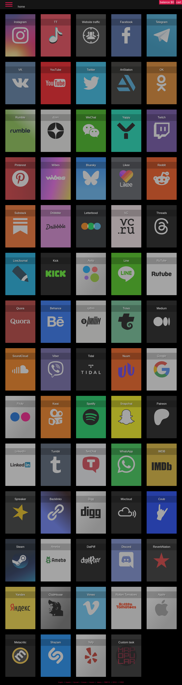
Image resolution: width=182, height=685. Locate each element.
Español (68, 682)
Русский (76, 682)
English (60, 682)
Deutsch (91, 682)
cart (178, 2)
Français (84, 682)
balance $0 (167, 2)
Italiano (99, 682)
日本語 (121, 682)
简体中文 (107, 682)
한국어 (115, 682)
